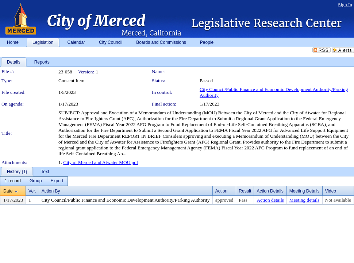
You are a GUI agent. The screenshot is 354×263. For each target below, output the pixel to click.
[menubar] (34, 181)
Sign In (345, 4)
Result (245, 191)
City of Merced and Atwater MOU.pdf (100, 162)
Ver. (32, 191)
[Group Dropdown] (35, 181)
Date (7, 191)
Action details (270, 200)
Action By (51, 191)
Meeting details (304, 200)
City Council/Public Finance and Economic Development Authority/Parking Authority (126, 200)
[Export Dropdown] (57, 181)
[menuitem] (12, 181)
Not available (338, 200)
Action (221, 191)
